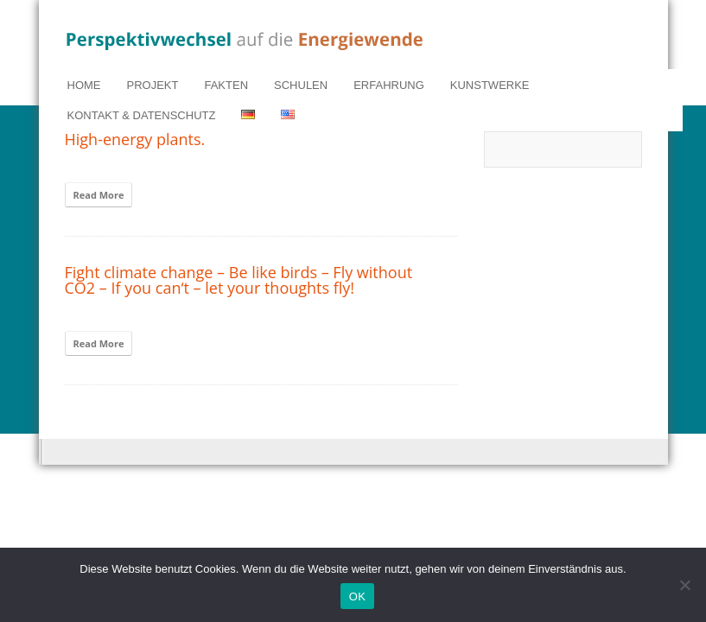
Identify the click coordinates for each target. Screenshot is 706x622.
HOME (84, 85)
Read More (98, 194)
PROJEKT (153, 85)
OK (357, 596)
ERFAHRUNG (388, 85)
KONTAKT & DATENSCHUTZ (141, 115)
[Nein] (684, 584)
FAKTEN (226, 85)
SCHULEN (301, 85)
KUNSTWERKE (490, 85)
